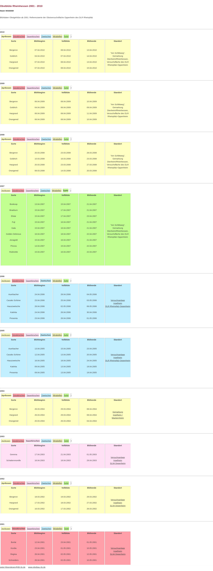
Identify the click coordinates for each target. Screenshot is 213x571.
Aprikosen (5, 191)
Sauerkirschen (33, 36)
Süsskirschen (19, 36)
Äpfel (66, 36)
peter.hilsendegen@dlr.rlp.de (12, 567)
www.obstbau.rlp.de (36, 567)
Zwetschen (46, 36)
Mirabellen (57, 36)
